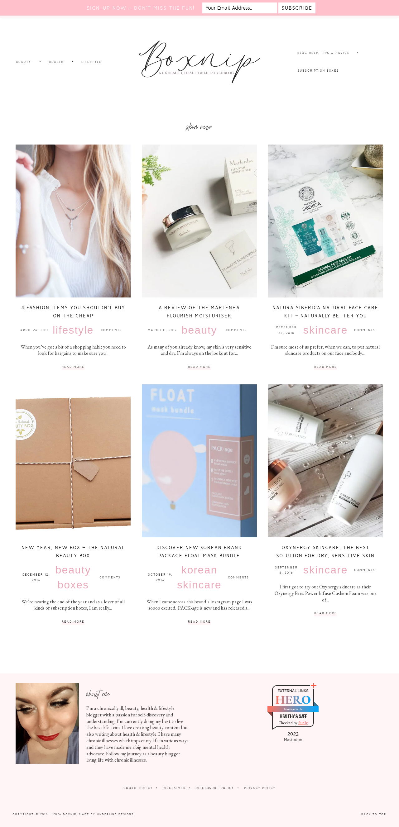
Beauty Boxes (73, 577)
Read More (73, 367)
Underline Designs (115, 814)
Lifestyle (73, 330)
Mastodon (293, 739)
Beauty (199, 330)
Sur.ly (303, 722)
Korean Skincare (199, 577)
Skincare (325, 330)
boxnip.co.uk (293, 709)
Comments (111, 330)
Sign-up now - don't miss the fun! (141, 8)
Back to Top (374, 814)
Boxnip (69, 814)
